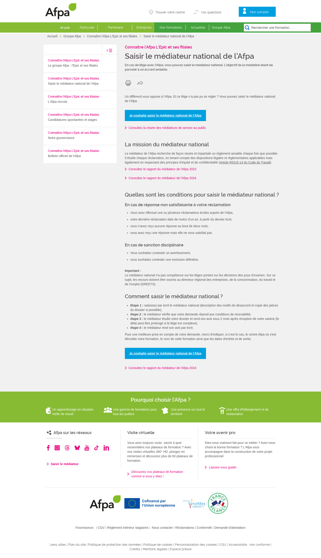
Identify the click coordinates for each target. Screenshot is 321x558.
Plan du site (77, 544)
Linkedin (106, 448)
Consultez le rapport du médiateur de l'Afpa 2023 (162, 169)
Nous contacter (162, 527)
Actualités (198, 27)
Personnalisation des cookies (196, 544)
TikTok (96, 448)
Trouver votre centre (170, 12)
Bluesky (77, 448)
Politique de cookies (158, 544)
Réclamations (184, 527)
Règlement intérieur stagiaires (127, 527)
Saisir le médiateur (65, 464)
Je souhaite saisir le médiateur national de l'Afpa (165, 115)
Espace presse (180, 549)
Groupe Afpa (221, 27)
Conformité (204, 527)
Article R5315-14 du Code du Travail (245, 162)
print (129, 83)
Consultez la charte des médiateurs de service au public (167, 128)
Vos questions (211, 12)
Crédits (135, 549)
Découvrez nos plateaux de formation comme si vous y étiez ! (157, 474)
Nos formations (171, 27)
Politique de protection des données (114, 544)
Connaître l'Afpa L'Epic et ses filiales (112, 36)
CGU (222, 544)
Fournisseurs (85, 527)
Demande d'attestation (230, 527)
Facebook (48, 448)
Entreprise (143, 27)
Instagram (57, 448)
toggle (104, 52)
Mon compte (259, 12)
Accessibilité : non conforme (249, 544)
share (141, 83)
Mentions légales (155, 549)
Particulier (87, 27)
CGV (101, 527)
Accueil (52, 36)
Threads (67, 448)
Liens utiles (58, 544)
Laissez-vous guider (223, 467)
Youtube (86, 448)
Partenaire (115, 27)
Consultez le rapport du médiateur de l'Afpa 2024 (162, 178)
